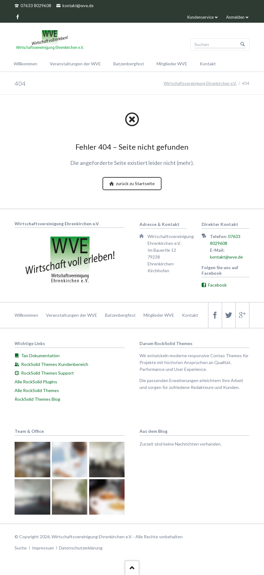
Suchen (242, 44)
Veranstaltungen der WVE (71, 315)
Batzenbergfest (120, 315)
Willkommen (26, 315)
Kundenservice (200, 17)
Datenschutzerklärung (80, 547)
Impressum (43, 547)
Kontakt (190, 315)
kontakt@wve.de (226, 256)
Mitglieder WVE (158, 315)
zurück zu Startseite (135, 183)
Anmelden (235, 17)
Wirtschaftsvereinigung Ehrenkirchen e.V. (200, 83)
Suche (21, 547)
